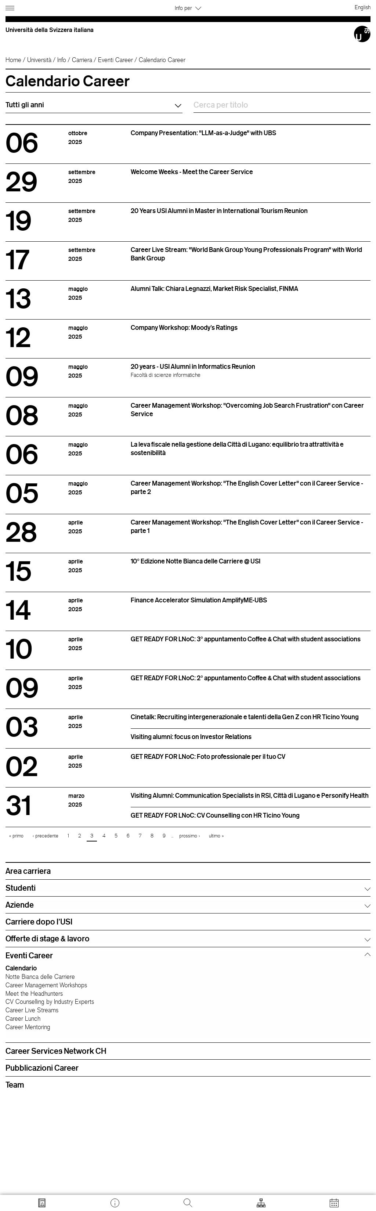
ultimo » (216, 836)
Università (39, 60)
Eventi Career (115, 60)
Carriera (82, 60)
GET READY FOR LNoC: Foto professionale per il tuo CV (208, 756)
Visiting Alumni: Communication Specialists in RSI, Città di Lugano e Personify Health (250, 795)
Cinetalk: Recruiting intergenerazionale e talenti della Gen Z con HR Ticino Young (245, 717)
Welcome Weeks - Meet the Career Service (192, 171)
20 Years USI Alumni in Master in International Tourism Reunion (219, 210)
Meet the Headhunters (34, 994)
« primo (16, 836)
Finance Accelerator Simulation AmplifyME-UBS (199, 600)
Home (13, 60)
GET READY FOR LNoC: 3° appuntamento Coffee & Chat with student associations (246, 639)
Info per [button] (188, 7)
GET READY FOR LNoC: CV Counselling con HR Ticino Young (215, 815)
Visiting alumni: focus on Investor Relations (191, 736)
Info (61, 60)
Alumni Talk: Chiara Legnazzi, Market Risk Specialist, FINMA (214, 288)
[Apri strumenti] (261, 1203)
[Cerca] (188, 1203)
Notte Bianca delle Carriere (40, 977)
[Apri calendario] (334, 1203)
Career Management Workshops (46, 985)
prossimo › (189, 836)
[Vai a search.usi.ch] (41, 1203)
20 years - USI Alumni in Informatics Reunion (193, 366)
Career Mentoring (28, 1027)
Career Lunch (23, 1018)
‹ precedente (45, 836)
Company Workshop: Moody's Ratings (184, 327)
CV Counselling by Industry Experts (50, 1002)
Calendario (21, 968)
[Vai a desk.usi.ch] (115, 1203)
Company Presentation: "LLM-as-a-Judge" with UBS (203, 133)
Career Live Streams (32, 1010)
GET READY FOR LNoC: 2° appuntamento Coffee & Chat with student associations (246, 678)
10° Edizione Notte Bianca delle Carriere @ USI (195, 561)
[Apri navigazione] (11, 7)
